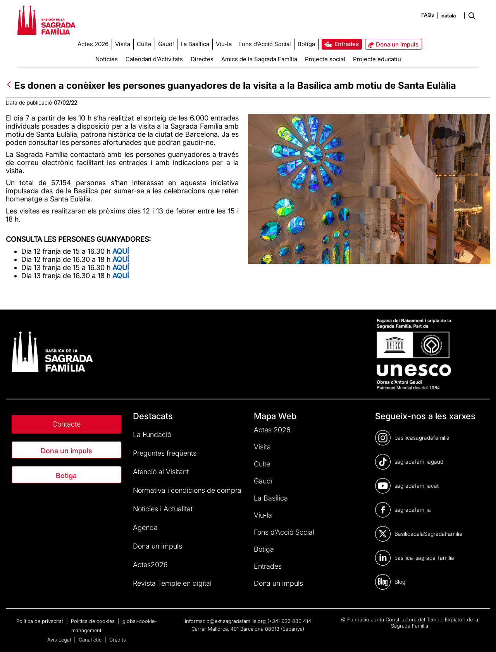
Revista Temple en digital (172, 583)
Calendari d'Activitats (154, 59)
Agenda (145, 527)
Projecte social (325, 59)
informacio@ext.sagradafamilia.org (225, 621)
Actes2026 (150, 565)
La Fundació (152, 434)
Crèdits (117, 640)
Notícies (106, 59)
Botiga (66, 475)
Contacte (66, 424)
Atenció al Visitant (161, 472)
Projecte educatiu (377, 59)
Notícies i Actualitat (163, 509)
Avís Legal (59, 640)
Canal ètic (91, 640)
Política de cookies (93, 621)
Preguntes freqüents (164, 453)
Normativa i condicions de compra (187, 490)
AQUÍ (120, 251)
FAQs (427, 15)
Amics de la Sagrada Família (259, 59)
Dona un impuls (66, 451)
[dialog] (481, 636)
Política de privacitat (40, 621)
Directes (202, 59)
